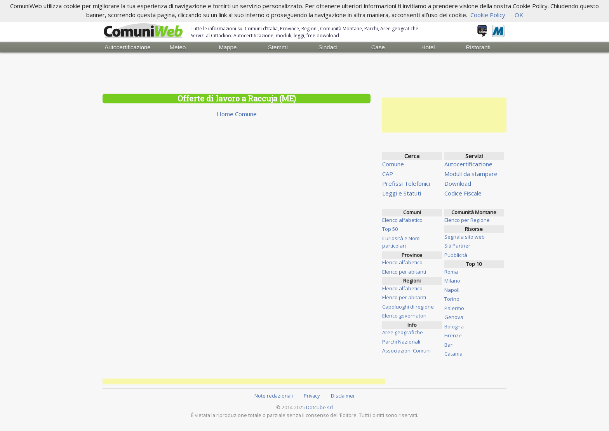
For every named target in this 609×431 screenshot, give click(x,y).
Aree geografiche (402, 332)
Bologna (454, 326)
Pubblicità (455, 254)
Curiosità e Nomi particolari (401, 242)
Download (457, 183)
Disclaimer (343, 395)
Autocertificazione (127, 47)
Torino (451, 298)
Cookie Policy (487, 15)
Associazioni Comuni (406, 350)
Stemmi (278, 47)
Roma (451, 271)
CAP (387, 174)
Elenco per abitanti (404, 271)
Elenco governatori (404, 315)
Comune (393, 164)
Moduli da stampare (471, 174)
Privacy (312, 395)
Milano (452, 280)
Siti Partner (457, 245)
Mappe (228, 47)
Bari (449, 344)
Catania (453, 353)
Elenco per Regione (467, 219)
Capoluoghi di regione (408, 306)
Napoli (451, 289)
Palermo (454, 308)
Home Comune (237, 114)
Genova (453, 317)
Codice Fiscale (463, 193)
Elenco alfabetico (402, 219)
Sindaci (328, 47)
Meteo (178, 47)
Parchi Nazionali (401, 341)
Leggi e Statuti (401, 193)
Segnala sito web (464, 236)
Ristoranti (478, 47)
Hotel (428, 47)
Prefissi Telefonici (406, 183)
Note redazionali (273, 395)
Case (378, 47)
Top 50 (390, 228)
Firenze (453, 335)
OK (519, 15)
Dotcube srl (319, 407)
